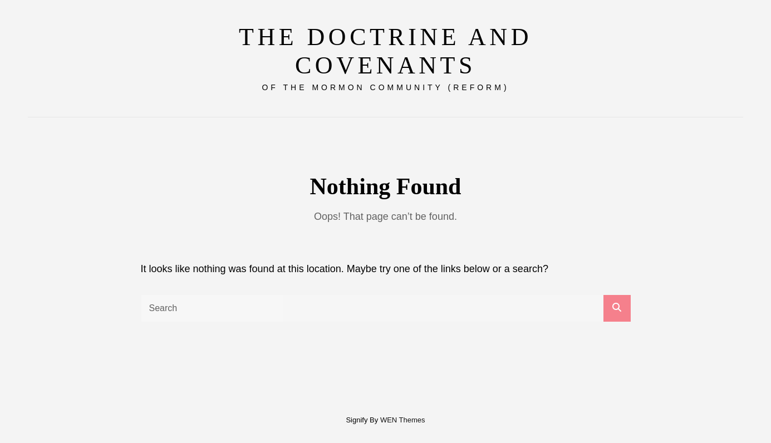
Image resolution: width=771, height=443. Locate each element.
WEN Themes (402, 414)
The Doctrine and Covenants (385, 51)
